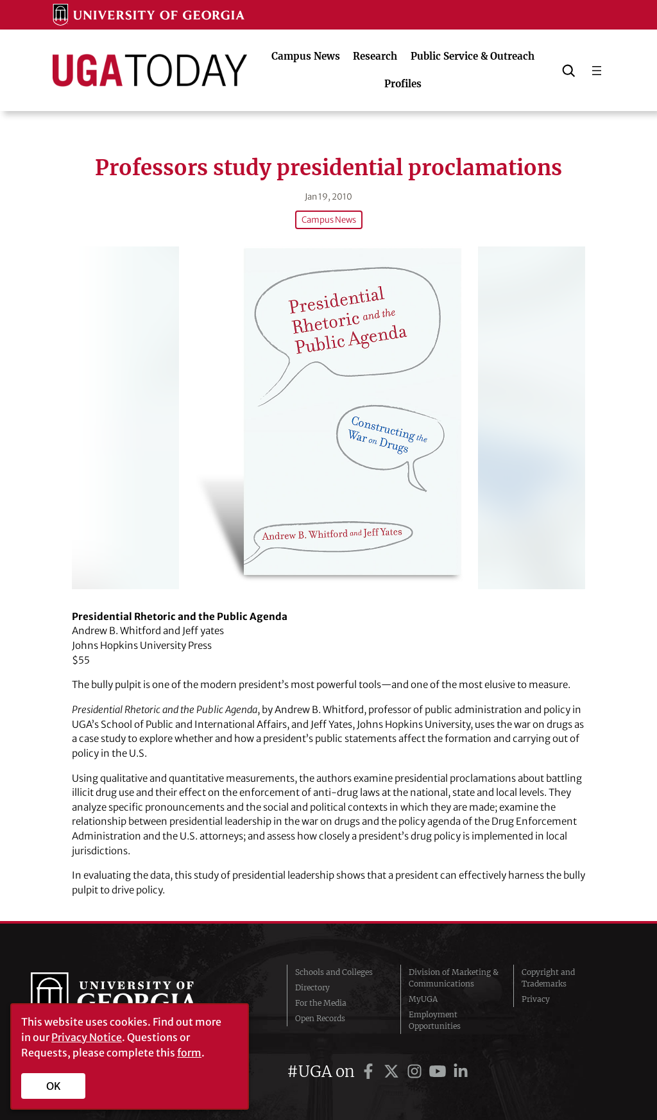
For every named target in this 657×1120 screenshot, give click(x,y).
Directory (312, 987)
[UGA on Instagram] (416, 1071)
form (189, 1052)
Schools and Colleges (334, 972)
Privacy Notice (86, 1037)
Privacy (536, 999)
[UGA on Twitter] (393, 1071)
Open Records (320, 1018)
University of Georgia (126, 999)
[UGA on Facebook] (370, 1071)
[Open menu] (596, 70)
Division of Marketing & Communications (454, 977)
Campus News (328, 219)
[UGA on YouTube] (439, 1071)
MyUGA (423, 999)
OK (53, 1086)
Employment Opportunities (435, 1020)
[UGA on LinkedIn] (460, 1071)
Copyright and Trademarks (548, 977)
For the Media (320, 1003)
